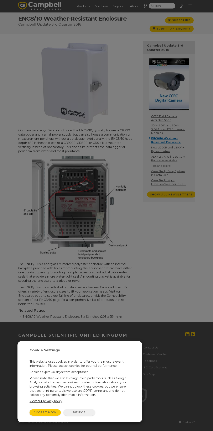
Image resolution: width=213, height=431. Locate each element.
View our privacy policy (46, 401)
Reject (79, 412)
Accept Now (45, 412)
